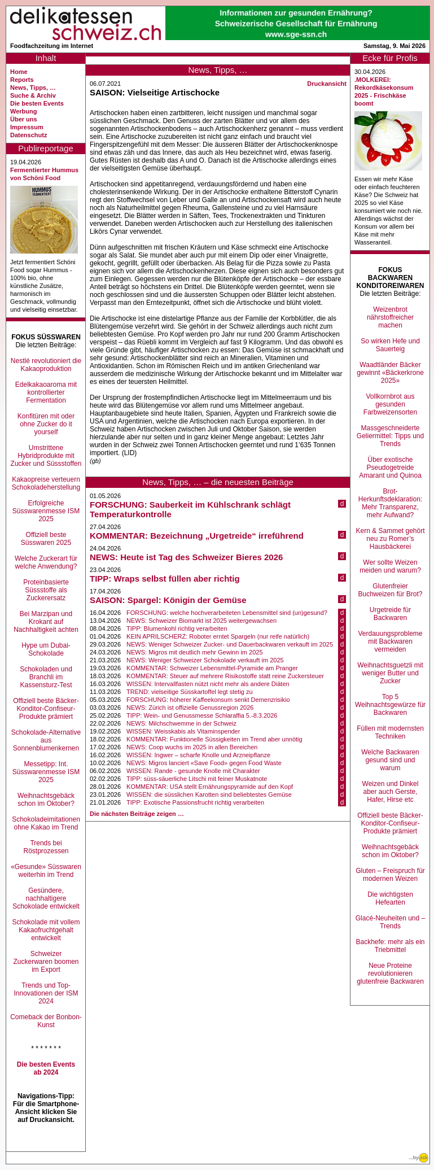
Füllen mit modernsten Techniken (390, 732)
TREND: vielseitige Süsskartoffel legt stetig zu (189, 691)
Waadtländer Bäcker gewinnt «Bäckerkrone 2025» (390, 373)
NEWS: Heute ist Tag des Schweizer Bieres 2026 (186, 557)
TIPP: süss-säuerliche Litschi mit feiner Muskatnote (196, 778)
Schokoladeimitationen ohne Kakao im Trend (46, 823)
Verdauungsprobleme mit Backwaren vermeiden (390, 641)
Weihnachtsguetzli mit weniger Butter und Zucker (390, 673)
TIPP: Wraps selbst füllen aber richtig (165, 578)
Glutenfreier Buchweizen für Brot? (390, 590)
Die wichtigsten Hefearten (390, 898)
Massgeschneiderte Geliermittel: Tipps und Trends (390, 436)
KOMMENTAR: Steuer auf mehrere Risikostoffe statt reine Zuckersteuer (225, 676)
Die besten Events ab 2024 (46, 1068)
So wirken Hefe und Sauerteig (390, 345)
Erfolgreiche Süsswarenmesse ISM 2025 (46, 511)
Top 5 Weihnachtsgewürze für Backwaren (390, 705)
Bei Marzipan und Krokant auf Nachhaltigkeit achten (46, 622)
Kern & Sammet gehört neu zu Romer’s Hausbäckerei (390, 539)
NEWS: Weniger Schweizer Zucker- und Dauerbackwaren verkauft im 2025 (229, 644)
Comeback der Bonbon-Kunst (46, 1021)
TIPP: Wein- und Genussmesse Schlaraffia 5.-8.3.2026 (201, 715)
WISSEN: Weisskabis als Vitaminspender (183, 731)
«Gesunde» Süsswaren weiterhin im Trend (46, 871)
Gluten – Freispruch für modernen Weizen (390, 875)
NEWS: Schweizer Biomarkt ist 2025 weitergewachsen (201, 620)
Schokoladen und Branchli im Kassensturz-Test (46, 677)
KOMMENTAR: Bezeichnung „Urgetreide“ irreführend (197, 535)
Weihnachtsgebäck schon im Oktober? (45, 799)
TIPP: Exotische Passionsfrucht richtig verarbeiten (195, 802)
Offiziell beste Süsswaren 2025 (46, 539)
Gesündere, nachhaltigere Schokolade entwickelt (46, 898)
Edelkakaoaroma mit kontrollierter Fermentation (46, 392)
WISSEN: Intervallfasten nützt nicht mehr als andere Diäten (208, 683)
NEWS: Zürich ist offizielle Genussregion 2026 (189, 707)
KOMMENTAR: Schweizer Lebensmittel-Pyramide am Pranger (212, 668)
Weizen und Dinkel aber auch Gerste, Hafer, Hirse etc (390, 792)
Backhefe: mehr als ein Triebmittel (390, 946)
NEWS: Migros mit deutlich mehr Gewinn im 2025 (194, 652)
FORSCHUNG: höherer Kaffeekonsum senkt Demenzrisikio (208, 699)
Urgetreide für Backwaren (390, 614)
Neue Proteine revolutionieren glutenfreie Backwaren (390, 973)
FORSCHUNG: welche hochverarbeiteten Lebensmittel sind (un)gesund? (226, 612)
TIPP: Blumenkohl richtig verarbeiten (176, 628)
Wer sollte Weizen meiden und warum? (390, 566)
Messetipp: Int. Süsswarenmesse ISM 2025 (46, 772)
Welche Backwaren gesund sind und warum (390, 760)
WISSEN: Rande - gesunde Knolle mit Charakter (193, 770)
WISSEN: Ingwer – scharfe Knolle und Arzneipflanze (198, 755)
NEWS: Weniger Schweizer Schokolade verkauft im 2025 (205, 660)
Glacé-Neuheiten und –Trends (390, 922)
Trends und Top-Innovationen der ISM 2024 (46, 993)
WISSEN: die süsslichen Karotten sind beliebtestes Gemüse (209, 794)
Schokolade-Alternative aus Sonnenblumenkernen (46, 740)
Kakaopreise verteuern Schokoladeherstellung (46, 483)
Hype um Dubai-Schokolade (46, 649)
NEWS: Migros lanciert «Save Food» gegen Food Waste (204, 762)
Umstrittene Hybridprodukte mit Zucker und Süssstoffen (46, 456)
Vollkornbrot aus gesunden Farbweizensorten (390, 404)
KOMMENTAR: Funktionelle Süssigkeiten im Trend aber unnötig (214, 739)
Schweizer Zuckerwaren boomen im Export (45, 961)
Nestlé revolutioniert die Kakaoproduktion (46, 365)
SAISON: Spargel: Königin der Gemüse (168, 600)
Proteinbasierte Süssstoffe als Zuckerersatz (46, 590)
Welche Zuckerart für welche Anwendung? (46, 562)
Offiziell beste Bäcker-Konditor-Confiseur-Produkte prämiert (46, 709)
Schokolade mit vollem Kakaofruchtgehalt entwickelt (46, 930)
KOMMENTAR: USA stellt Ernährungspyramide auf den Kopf (209, 786)
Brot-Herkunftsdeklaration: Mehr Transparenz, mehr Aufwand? (390, 503)
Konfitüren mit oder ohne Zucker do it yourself (45, 424)
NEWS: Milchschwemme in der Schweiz (181, 723)
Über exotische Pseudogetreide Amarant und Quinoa (390, 467)
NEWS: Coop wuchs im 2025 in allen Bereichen (191, 747)
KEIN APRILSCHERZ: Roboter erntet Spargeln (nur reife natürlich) (217, 636)
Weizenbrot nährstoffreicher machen (390, 317)
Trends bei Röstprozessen (45, 847)
